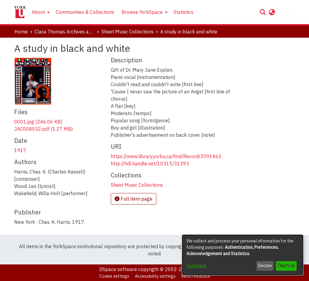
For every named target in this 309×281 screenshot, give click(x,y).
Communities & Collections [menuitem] (85, 12)
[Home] (20, 12)
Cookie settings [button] (114, 276)
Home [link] (21, 32)
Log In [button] (284, 12)
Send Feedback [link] (195, 276)
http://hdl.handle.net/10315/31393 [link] (150, 164)
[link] (38, 122)
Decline (265, 265)
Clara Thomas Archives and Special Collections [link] (64, 32)
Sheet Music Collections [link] (127, 32)
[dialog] (242, 255)
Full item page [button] (133, 199)
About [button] (38, 12)
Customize (196, 265)
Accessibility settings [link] (155, 276)
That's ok (286, 265)
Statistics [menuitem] (183, 12)
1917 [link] (20, 150)
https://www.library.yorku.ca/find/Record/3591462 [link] (166, 156)
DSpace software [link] (118, 269)
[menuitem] (40, 12)
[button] (262, 12)
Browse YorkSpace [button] (142, 12)
